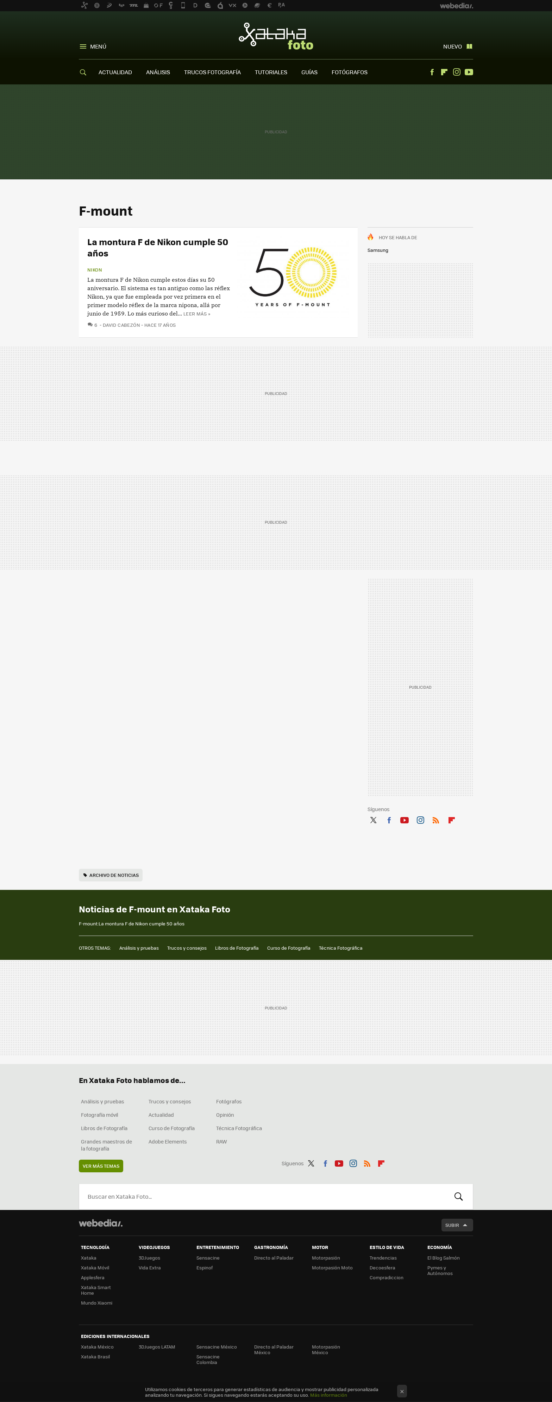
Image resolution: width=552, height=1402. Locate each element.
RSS (435, 818)
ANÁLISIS (158, 72)
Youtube (469, 72)
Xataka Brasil (95, 1356)
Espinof (204, 1267)
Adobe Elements (168, 1141)
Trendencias (383, 1257)
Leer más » (196, 313)
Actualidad (161, 1114)
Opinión (225, 1114)
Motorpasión (326, 1257)
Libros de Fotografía (237, 947)
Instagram (456, 72)
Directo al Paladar (274, 1257)
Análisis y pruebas (139, 947)
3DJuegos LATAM (157, 1346)
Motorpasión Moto (332, 1267)
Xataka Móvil (95, 1267)
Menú (98, 46)
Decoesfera (382, 1267)
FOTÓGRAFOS (350, 72)
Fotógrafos (229, 1101)
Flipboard (444, 72)
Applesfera (93, 1277)
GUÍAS (309, 72)
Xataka (88, 1257)
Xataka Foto (276, 36)
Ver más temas (101, 1165)
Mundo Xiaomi (96, 1302)
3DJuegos (149, 1257)
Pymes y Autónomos (440, 1270)
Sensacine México (216, 1346)
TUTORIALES (271, 72)
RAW (221, 1141)
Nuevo (452, 46)
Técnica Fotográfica (341, 947)
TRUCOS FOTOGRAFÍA (212, 72)
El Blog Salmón (443, 1257)
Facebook (432, 72)
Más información (328, 1394)
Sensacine (208, 1257)
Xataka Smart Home (96, 1290)
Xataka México (97, 1346)
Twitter (373, 818)
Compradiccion (386, 1277)
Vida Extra (150, 1267)
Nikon (94, 270)
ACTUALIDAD (115, 72)
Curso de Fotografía (288, 947)
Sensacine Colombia (208, 1359)
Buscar (458, 1196)
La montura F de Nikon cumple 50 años (157, 247)
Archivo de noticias (114, 875)
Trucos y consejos (187, 947)
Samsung (378, 250)
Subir (452, 1225)
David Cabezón (121, 324)
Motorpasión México (326, 1349)
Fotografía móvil (99, 1114)
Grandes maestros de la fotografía (106, 1145)
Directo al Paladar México (274, 1349)
